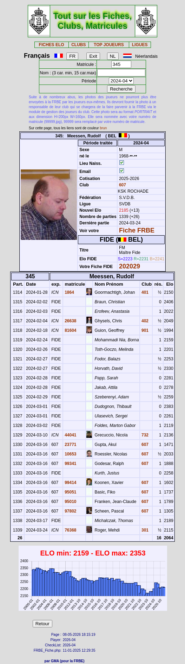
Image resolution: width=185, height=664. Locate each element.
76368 (70, 530)
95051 (70, 492)
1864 (69, 292)
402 (144, 320)
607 (122, 184)
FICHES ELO (51, 44)
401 (144, 292)
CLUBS (78, 44)
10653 (70, 454)
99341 (70, 463)
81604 (70, 330)
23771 (70, 444)
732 (144, 435)
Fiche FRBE (136, 230)
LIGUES (140, 44)
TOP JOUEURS (109, 44)
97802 (70, 511)
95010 (70, 501)
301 (144, 530)
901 (144, 330)
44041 (70, 435)
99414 (70, 482)
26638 (70, 320)
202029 (129, 266)
